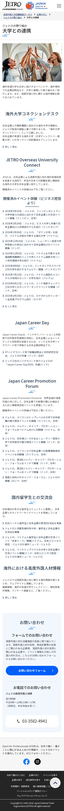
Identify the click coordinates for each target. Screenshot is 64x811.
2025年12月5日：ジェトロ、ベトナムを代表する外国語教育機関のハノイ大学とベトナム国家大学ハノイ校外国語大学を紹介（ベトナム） (32, 257)
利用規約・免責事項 (20, 786)
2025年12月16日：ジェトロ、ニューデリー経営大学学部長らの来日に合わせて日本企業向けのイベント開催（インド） (33, 244)
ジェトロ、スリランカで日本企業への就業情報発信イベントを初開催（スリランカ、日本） (32, 452)
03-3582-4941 (34, 721)
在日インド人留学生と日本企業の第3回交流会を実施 (33, 523)
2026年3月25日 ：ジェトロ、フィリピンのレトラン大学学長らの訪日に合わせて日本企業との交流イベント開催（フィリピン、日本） (32, 214)
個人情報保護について (43, 786)
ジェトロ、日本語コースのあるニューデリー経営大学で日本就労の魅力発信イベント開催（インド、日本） (32, 442)
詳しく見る (11, 146)
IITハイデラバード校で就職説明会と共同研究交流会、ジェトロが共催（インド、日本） (31, 353)
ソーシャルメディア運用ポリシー (32, 790)
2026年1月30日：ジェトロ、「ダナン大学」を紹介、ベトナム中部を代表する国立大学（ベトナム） (32, 233)
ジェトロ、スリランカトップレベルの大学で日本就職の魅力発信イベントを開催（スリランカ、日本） (32, 419)
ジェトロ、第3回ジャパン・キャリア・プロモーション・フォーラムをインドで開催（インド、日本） (33, 461)
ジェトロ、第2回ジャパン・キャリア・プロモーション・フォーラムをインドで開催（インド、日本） (33, 470)
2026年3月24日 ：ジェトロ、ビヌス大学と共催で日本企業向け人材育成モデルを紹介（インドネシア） (32, 225)
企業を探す (17, 779)
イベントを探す (50, 775)
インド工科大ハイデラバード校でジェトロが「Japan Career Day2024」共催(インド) (29, 362)
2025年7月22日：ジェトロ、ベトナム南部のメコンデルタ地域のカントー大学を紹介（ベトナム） (32, 276)
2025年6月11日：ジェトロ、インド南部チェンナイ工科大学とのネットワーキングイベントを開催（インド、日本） (32, 287)
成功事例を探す (33, 779)
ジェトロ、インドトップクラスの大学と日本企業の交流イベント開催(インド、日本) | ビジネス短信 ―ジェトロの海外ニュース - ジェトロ (32, 553)
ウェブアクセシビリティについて (32, 795)
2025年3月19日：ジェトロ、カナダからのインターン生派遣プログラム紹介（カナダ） (32, 297)
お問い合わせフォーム (32, 670)
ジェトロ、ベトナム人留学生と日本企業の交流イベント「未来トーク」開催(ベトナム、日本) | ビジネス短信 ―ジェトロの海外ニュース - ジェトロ (33, 540)
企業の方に (34, 775)
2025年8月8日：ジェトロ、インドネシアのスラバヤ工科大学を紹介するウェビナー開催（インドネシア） (33, 267)
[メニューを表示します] (59, 5)
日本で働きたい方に (16, 775)
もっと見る (11, 306)
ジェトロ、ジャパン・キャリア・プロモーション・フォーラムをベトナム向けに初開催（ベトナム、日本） (32, 429)
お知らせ (48, 779)
